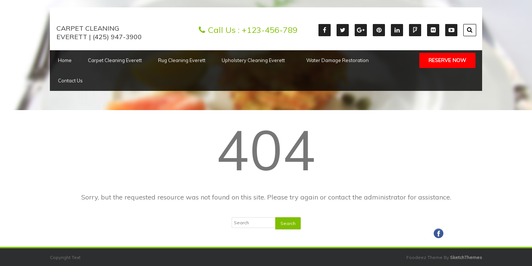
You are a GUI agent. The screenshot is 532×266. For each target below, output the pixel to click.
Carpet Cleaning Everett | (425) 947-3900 (99, 32)
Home (65, 60)
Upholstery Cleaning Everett (256, 60)
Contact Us (70, 80)
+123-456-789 (269, 30)
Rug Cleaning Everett (181, 60)
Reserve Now (447, 60)
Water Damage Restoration (337, 60)
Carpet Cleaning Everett (115, 60)
